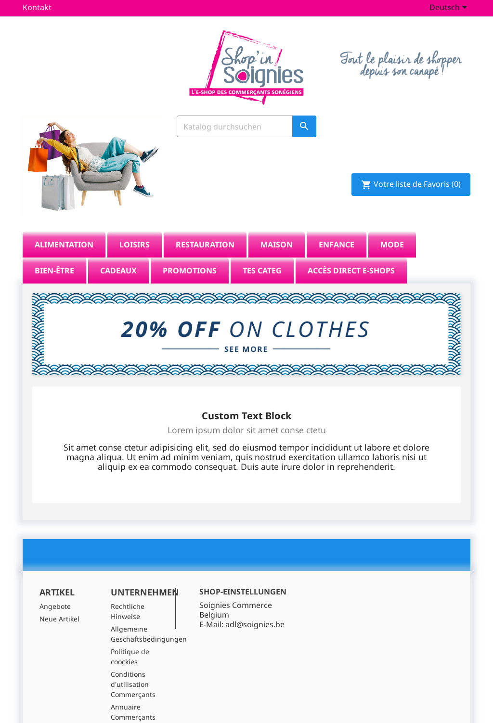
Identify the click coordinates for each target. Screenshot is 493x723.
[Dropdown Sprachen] (449, 8)
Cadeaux (118, 252)
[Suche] (246, 129)
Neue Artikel (59, 601)
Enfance (336, 226)
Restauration (205, 226)
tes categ (262, 252)
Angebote (55, 588)
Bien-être (54, 252)
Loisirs (134, 226)
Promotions (190, 252)
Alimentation (64, 226)
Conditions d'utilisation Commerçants (133, 666)
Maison (276, 226)
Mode (392, 226)
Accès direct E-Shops (351, 252)
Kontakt (37, 7)
